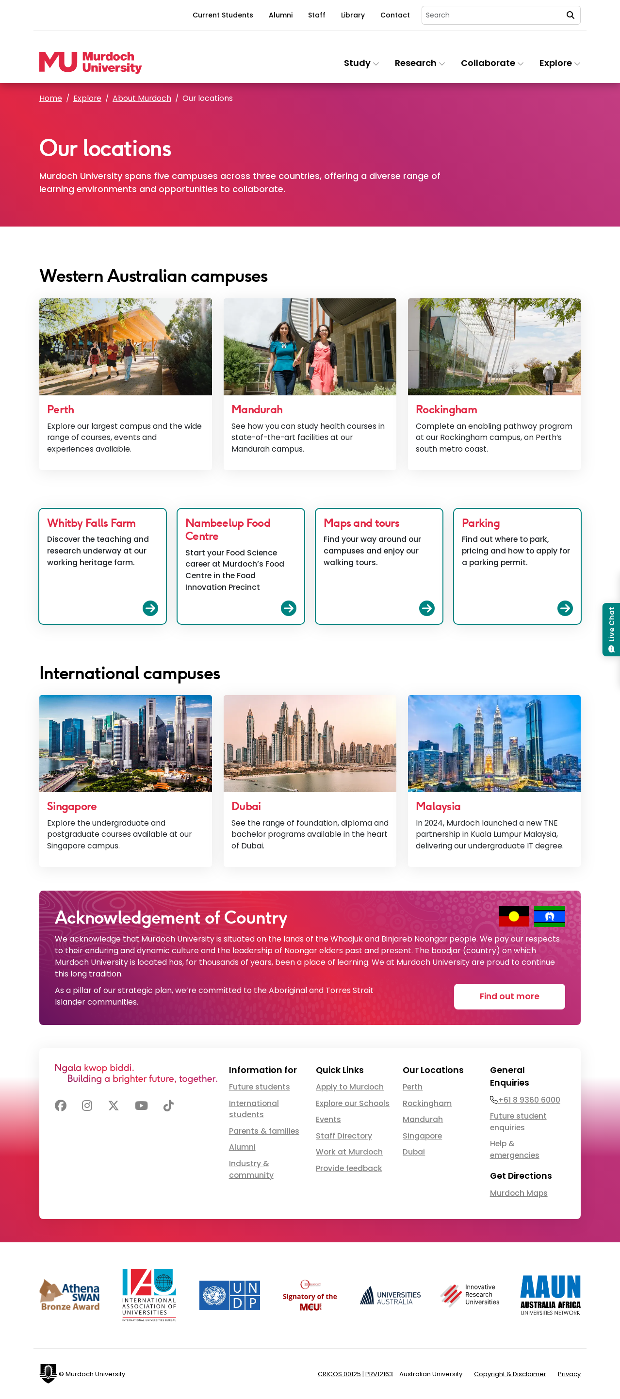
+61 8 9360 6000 (529, 1100)
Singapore (422, 1136)
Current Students (223, 15)
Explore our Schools (353, 1103)
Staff (317, 15)
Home (50, 98)
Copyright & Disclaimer (510, 1374)
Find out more (509, 996)
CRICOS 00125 (339, 1374)
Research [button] (420, 63)
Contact (395, 15)
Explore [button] (560, 63)
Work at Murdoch (349, 1152)
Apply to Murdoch (350, 1087)
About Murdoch (142, 98)
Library (353, 15)
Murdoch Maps (519, 1193)
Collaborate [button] (492, 63)
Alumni (281, 15)
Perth (413, 1087)
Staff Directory (344, 1136)
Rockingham (427, 1103)
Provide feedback (349, 1168)
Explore (87, 98)
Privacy (569, 1374)
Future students (259, 1087)
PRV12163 (379, 1374)
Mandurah (423, 1119)
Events (328, 1119)
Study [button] (361, 63)
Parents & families (264, 1131)
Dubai (414, 1152)
